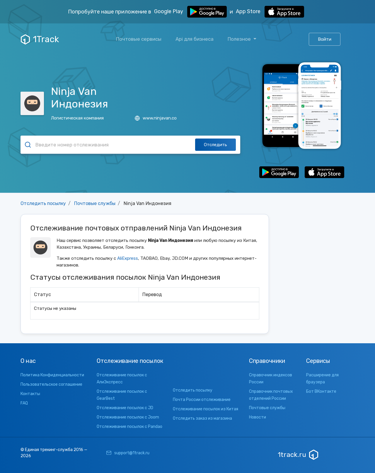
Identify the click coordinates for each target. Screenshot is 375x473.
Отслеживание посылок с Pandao (129, 426)
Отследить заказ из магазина (202, 418)
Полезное (240, 39)
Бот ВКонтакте (321, 391)
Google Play (190, 12)
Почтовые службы (94, 203)
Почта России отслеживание (202, 399)
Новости (257, 417)
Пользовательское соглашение (51, 384)
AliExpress (127, 258)
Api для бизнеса (194, 39)
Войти (324, 39)
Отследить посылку (43, 203)
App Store (270, 12)
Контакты (30, 393)
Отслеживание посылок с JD (125, 407)
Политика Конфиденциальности (52, 375)
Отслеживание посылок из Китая (205, 409)
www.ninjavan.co (156, 118)
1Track (40, 39)
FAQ (24, 403)
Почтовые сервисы (138, 39)
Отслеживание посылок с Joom (128, 417)
